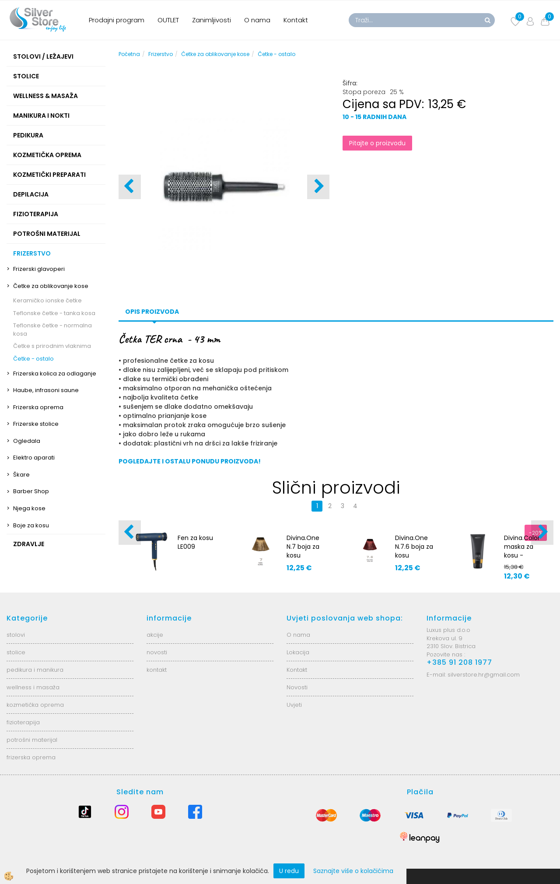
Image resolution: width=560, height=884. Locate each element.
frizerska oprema (31, 757)
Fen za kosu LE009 (195, 542)
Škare (21, 474)
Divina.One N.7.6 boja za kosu (414, 546)
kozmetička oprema (35, 705)
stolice (16, 652)
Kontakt (296, 20)
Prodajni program (116, 20)
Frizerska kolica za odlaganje (54, 373)
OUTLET (168, 20)
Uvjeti (294, 705)
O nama (257, 20)
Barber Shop (31, 491)
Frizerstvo (160, 54)
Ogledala (26, 441)
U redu (289, 870)
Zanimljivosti (211, 20)
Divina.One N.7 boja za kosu (303, 546)
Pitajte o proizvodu (377, 143)
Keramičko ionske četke (47, 300)
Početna (129, 54)
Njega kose (29, 508)
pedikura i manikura (35, 670)
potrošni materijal (32, 740)
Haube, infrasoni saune (46, 390)
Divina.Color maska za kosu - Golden (522, 550)
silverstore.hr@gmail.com (484, 674)
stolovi (16, 635)
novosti (157, 652)
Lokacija (298, 652)
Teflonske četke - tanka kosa (54, 313)
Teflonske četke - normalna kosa (52, 329)
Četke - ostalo (33, 358)
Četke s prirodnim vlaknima (52, 346)
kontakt (157, 670)
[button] (318, 187)
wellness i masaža (33, 687)
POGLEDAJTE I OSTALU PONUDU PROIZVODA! (190, 461)
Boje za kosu (31, 525)
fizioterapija (23, 722)
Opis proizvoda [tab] (152, 311)
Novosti (297, 687)
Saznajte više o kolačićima (353, 870)
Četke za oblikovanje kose (50, 286)
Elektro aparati (34, 457)
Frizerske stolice (36, 424)
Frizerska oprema (38, 407)
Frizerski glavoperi (39, 269)
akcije (155, 635)
